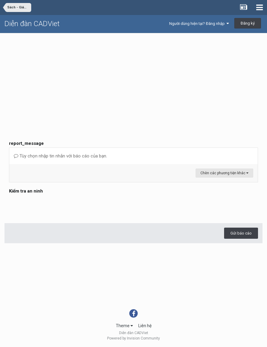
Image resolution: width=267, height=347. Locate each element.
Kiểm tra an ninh (26, 191)
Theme (124, 325)
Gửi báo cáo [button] (241, 233)
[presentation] (54, 207)
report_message (26, 143)
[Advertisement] (133, 78)
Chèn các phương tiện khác (224, 173)
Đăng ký (248, 23)
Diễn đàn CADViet (32, 23)
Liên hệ (145, 325)
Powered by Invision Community (133, 338)
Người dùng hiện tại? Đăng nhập (199, 23)
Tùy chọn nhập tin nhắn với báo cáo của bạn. (60, 156)
